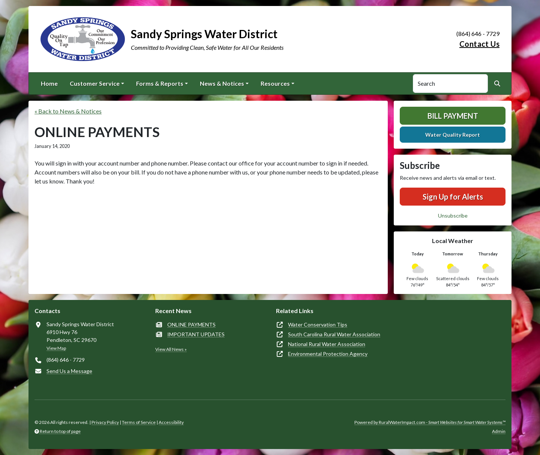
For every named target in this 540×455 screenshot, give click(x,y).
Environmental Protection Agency (328, 354)
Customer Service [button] (95, 83)
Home (49, 83)
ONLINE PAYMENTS (191, 324)
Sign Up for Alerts (453, 196)
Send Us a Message (69, 371)
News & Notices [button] (222, 83)
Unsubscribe (453, 215)
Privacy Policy (105, 422)
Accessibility (171, 422)
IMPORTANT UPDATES (196, 334)
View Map (56, 348)
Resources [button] (275, 83)
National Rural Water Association (326, 344)
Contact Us (479, 43)
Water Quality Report (452, 134)
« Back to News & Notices (68, 111)
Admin (499, 431)
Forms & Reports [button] (159, 83)
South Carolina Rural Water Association (334, 334)
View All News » (171, 349)
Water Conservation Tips (317, 324)
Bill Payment (453, 115)
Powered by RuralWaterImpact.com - (430, 422)
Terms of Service (139, 422)
